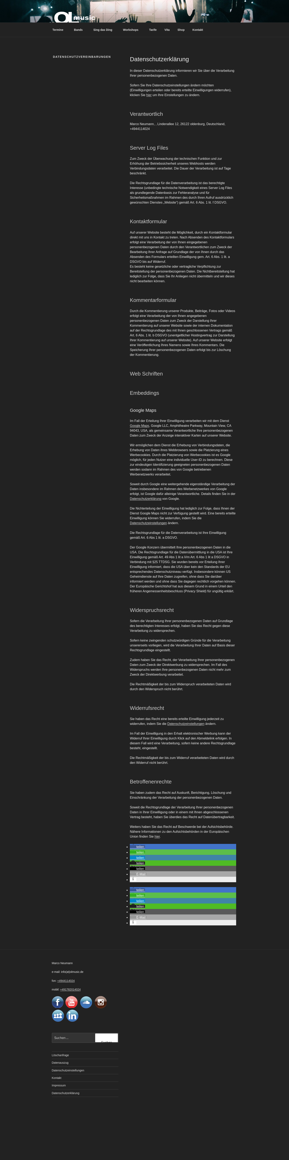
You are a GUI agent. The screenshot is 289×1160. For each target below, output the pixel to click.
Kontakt (197, 29)
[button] (137, 847)
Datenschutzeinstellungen (148, 523)
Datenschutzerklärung (145, 498)
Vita (167, 29)
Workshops (132, 29)
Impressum (59, 1085)
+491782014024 (70, 989)
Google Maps (139, 425)
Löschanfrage (60, 1055)
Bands (80, 29)
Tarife (153, 29)
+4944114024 (66, 980)
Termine (59, 29)
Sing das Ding (104, 29)
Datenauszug (60, 1062)
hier (149, 95)
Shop (180, 29)
